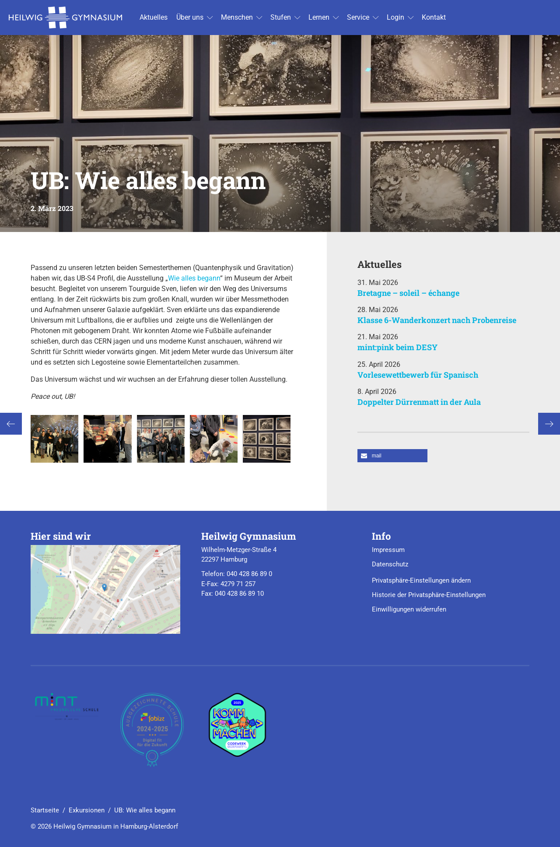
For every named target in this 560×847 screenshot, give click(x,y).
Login (395, 17)
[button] (392, 455)
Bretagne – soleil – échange (408, 293)
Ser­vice (358, 17)
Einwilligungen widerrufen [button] (409, 609)
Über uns (189, 17)
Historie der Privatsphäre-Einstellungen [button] (429, 595)
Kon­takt (434, 17)
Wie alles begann (194, 278)
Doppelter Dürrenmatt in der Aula (419, 402)
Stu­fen (280, 17)
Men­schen (237, 17)
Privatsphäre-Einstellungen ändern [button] (421, 580)
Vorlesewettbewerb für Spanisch (417, 374)
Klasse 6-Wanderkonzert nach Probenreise (436, 320)
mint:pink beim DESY (397, 347)
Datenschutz (390, 564)
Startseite (45, 810)
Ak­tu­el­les (154, 17)
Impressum (388, 550)
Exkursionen (87, 810)
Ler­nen (318, 17)
